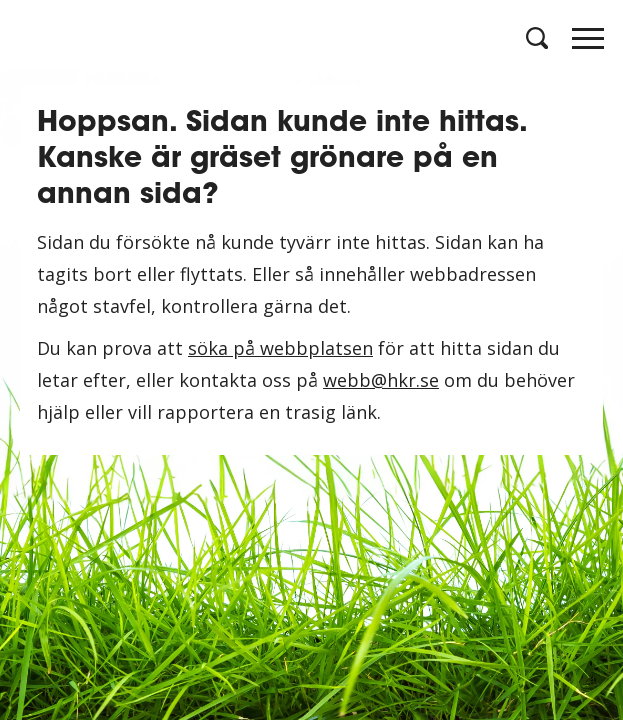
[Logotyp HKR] (35, 37)
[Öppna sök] (535, 38)
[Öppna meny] (588, 44)
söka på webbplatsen (280, 348)
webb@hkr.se (381, 380)
